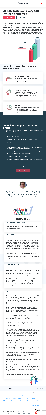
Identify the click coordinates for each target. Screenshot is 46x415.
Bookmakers (20, 396)
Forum (27, 400)
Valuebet (5, 396)
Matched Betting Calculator (37, 396)
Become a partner (9, 17)
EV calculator (34, 402)
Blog (4, 400)
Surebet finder (13, 395)
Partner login (21, 17)
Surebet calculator (35, 395)
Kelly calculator (35, 400)
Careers (28, 398)
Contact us (28, 395)
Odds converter (35, 403)
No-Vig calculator (35, 405)
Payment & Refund (21, 400)
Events (12, 400)
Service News (20, 398)
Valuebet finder (14, 396)
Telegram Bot (13, 398)
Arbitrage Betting (6, 398)
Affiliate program (21, 395)
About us (28, 396)
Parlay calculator (35, 398)
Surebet (4, 395)
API (11, 402)
